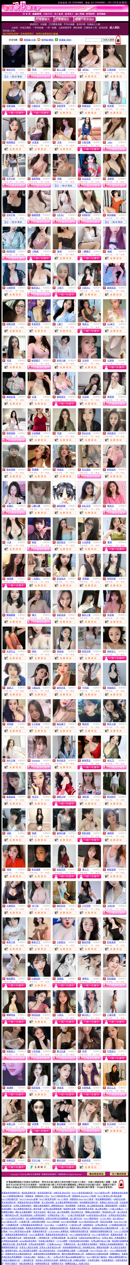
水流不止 (10, 651)
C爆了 (60, 324)
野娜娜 (35, 469)
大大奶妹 (35, 724)
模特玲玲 (61, 906)
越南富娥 (10, 397)
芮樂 (59, 178)
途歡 (9, 833)
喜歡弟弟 (61, 615)
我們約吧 (10, 251)
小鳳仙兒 (35, 687)
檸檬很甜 (86, 106)
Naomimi (36, 760)
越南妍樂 (61, 506)
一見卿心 (35, 578)
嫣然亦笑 (61, 687)
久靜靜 (110, 360)
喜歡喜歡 (86, 833)
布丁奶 (35, 906)
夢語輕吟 (111, 797)
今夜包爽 (86, 142)
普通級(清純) (65, 40)
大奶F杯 (111, 906)
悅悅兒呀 (86, 651)
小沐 (9, 542)
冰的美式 (111, 433)
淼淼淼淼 (10, 797)
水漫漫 (35, 142)
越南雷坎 (61, 397)
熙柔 (9, 360)
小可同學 (86, 906)
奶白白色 (86, 433)
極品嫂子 (61, 724)
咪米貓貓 (111, 215)
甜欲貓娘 (111, 978)
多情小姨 (61, 360)
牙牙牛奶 (10, 178)
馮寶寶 (110, 178)
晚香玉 (85, 324)
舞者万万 (35, 942)
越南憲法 (86, 760)
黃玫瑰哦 (35, 869)
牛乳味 (85, 687)
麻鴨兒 (85, 978)
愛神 (109, 542)
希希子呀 (10, 942)
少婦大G (86, 287)
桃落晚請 (10, 142)
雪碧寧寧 (61, 106)
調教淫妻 (10, 324)
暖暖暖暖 (10, 615)
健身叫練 (61, 833)
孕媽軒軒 (86, 215)
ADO (109, 142)
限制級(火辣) (30, 40)
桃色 (34, 651)
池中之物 (10, 760)
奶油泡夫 (61, 578)
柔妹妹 (60, 651)
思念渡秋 (86, 469)
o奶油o (85, 69)
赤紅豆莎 (86, 506)
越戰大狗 (61, 797)
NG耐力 (111, 324)
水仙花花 (86, 178)
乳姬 (59, 433)
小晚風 (35, 251)
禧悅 (9, 869)
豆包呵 (85, 360)
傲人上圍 (61, 69)
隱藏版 (60, 978)
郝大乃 (110, 760)
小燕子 (60, 287)
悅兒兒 (35, 797)
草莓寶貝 (35, 324)
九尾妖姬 (111, 69)
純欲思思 (61, 869)
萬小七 (85, 869)
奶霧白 (10, 506)
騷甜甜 (85, 724)
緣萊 (109, 251)
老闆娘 (10, 724)
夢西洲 (110, 397)
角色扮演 (61, 760)
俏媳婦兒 (111, 687)
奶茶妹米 (111, 469)
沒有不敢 (10, 215)
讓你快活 (61, 542)
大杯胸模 (35, 433)
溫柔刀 (10, 687)
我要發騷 (10, 106)
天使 (59, 142)
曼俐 (59, 251)
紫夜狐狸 (111, 869)
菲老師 (85, 397)
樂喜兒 (110, 506)
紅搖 (34, 397)
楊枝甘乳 (10, 69)
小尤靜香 (86, 542)
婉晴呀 (110, 833)
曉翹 (34, 833)
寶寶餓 (85, 578)
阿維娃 (60, 469)
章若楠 (110, 615)
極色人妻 (86, 615)
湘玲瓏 (85, 797)
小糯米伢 (35, 106)
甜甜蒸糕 (10, 433)
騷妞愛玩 (10, 978)
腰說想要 (86, 942)
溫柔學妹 (35, 178)
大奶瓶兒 (61, 942)
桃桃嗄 (10, 578)
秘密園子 (35, 360)
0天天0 (60, 215)
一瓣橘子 (86, 251)
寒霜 (34, 69)
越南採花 (111, 287)
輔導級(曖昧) (47, 40)
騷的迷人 (35, 287)
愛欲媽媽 (10, 469)
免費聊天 (22, 69)
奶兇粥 (110, 106)
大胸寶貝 (10, 906)
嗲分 (34, 615)
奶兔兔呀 (111, 942)
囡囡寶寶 (35, 215)
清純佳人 (111, 651)
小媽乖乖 (10, 287)
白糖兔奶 (35, 978)
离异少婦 (111, 724)
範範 (34, 542)
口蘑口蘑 (35, 506)
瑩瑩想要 (111, 578)
